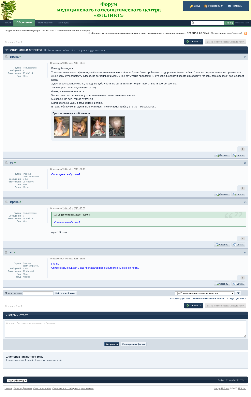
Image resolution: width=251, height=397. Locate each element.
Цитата (238, 155)
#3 (245, 202)
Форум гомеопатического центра (22, 30)
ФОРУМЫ (48, 30)
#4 (245, 253)
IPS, (242, 388)
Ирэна (14, 56)
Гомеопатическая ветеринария (73, 30)
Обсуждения (24, 22)
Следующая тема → (237, 298)
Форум (217, 388)
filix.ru (8, 22)
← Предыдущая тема (180, 298)
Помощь (235, 5)
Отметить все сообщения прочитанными (73, 388)
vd (11, 162)
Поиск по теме (13, 293)
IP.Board (225, 388)
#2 (245, 163)
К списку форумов (23, 388)
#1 (245, 57)
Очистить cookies (42, 388)
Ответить (193, 41)
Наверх (8, 388)
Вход (195, 5)
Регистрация (213, 5)
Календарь (63, 22)
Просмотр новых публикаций (226, 33)
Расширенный (242, 23)
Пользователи (45, 22)
